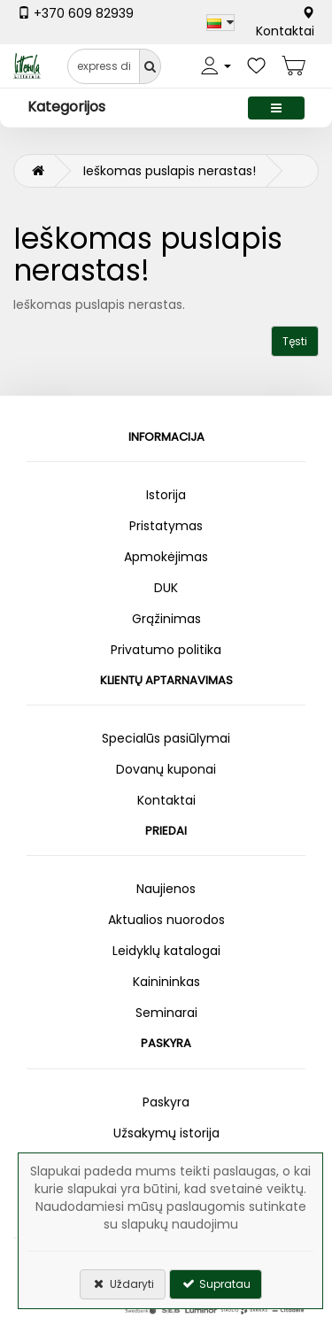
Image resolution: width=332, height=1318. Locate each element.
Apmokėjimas (166, 557)
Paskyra (166, 1102)
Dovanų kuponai (166, 769)
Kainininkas (166, 981)
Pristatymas (166, 526)
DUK (166, 588)
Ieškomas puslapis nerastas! (169, 171)
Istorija (166, 495)
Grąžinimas (166, 619)
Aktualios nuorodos (166, 920)
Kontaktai (285, 23)
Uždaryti (122, 1283)
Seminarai (166, 1012)
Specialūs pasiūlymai (166, 738)
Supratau (216, 1283)
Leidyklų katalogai (166, 951)
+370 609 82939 (76, 13)
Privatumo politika (166, 650)
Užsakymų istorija (166, 1133)
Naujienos (166, 889)
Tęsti (294, 341)
